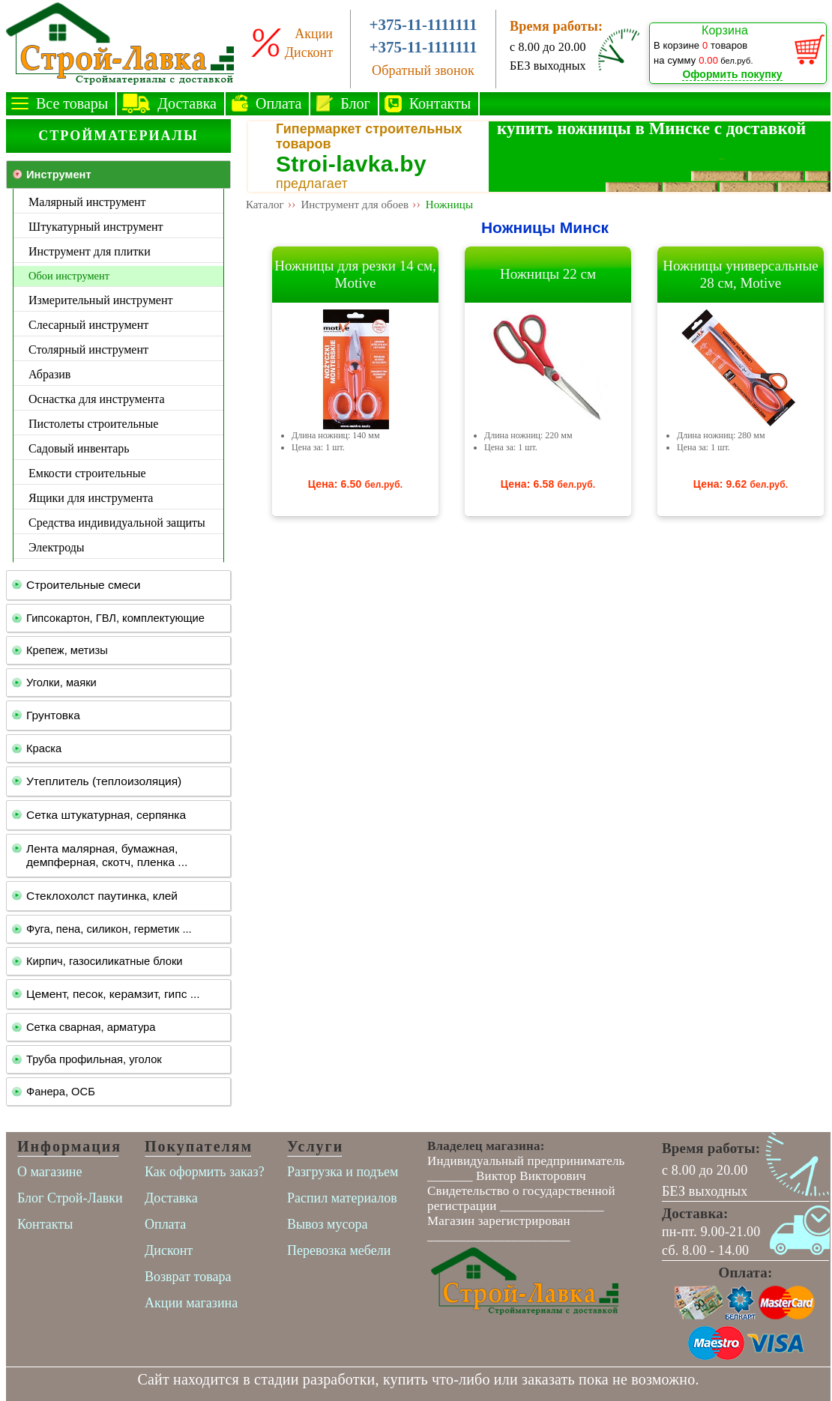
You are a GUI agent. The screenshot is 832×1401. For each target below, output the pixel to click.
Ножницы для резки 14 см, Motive (354, 274)
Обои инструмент (68, 276)
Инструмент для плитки (89, 251)
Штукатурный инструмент (95, 226)
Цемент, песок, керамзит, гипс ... (113, 993)
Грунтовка (53, 715)
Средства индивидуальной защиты (116, 522)
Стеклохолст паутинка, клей (102, 895)
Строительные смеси (83, 584)
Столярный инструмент (88, 349)
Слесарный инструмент (88, 324)
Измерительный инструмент (100, 300)
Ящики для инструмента (90, 497)
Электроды (56, 547)
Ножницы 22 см (548, 274)
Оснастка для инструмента (96, 399)
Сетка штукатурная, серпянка (106, 814)
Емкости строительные (87, 473)
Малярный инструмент (86, 202)
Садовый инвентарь (79, 448)
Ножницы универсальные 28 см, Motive (740, 274)
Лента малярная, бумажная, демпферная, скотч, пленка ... (106, 855)
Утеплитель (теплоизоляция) (103, 781)
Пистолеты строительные (93, 423)
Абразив (49, 374)
